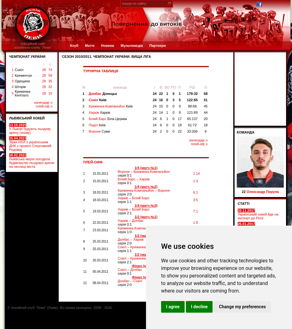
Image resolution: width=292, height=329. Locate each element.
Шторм (20, 87)
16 (161, 100)
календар (43, 102)
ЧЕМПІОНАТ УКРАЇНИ (27, 56)
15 (161, 106)
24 (154, 94)
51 (206, 100)
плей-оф (44, 106)
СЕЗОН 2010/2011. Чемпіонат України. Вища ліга (106, 56)
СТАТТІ (244, 204)
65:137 (192, 119)
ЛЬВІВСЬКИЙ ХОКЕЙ (27, 118)
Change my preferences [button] (242, 306)
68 (206, 94)
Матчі (89, 45)
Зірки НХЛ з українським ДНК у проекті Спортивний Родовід (30, 143)
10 (50, 93)
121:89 (192, 112)
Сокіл (19, 70)
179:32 (192, 94)
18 (179, 125)
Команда (245, 132)
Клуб (74, 45)
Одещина (22, 81)
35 (50, 81)
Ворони (99, 131)
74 (50, 70)
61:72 (192, 125)
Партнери (157, 45)
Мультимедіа (132, 45)
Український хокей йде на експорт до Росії (258, 214)
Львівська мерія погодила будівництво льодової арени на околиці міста (31, 160)
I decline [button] (199, 306)
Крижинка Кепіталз (22, 93)
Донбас (103, 94)
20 (206, 119)
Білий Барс (108, 119)
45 (206, 106)
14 (161, 112)
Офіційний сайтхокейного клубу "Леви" (33, 45)
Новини (107, 45)
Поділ (97, 125)
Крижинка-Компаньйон (111, 106)
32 (50, 87)
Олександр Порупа (262, 192)
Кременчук (23, 75)
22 (161, 94)
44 (206, 112)
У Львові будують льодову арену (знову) (30, 128)
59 (50, 75)
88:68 (192, 106)
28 (44, 70)
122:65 (192, 100)
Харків (99, 112)
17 (179, 119)
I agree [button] (173, 306)
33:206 (192, 131)
